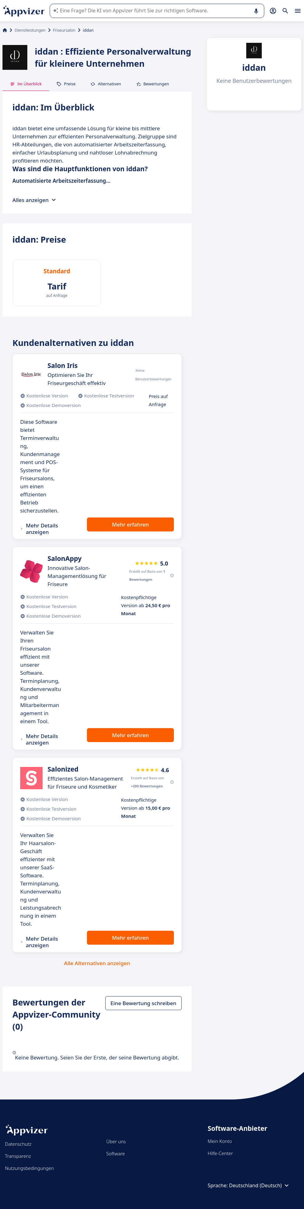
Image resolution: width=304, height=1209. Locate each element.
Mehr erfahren (130, 524)
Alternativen (105, 84)
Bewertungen (152, 84)
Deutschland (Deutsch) (260, 1185)
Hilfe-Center (220, 1153)
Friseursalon (64, 30)
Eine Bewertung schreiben (143, 1003)
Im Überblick (26, 84)
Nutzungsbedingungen (29, 1168)
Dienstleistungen (30, 30)
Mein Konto (220, 1141)
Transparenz (18, 1156)
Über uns (116, 1141)
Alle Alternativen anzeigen (97, 963)
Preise (66, 84)
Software (115, 1153)
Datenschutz (18, 1144)
